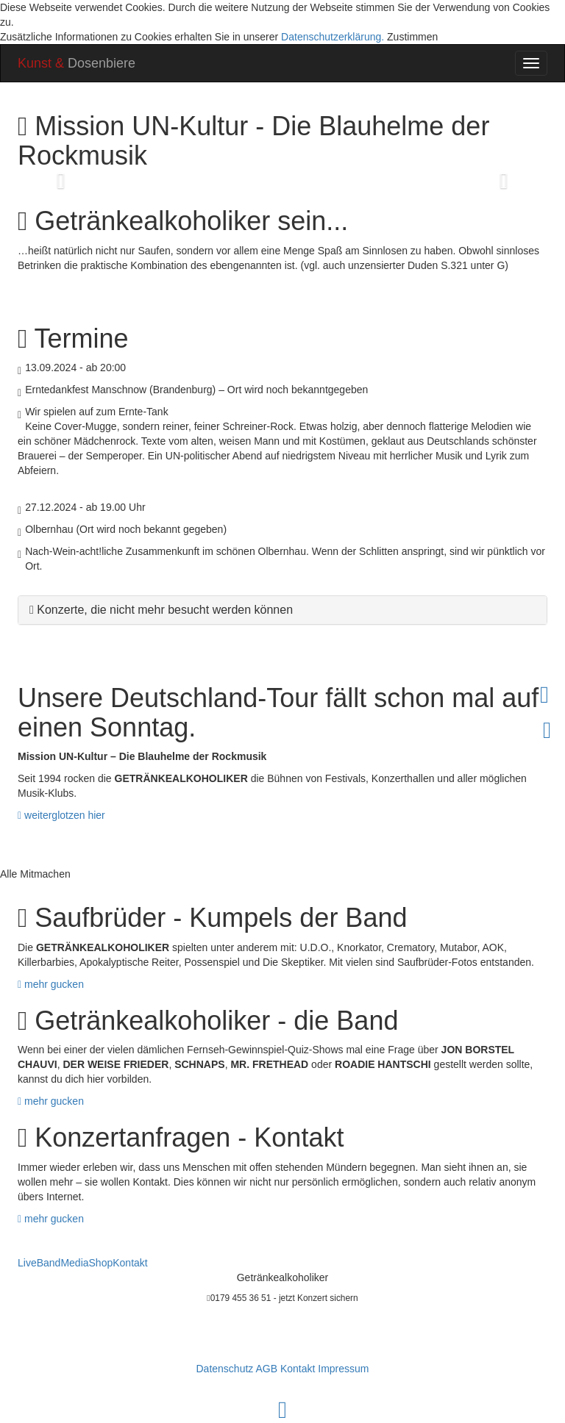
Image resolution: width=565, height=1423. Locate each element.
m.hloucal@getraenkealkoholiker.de (282, 1332)
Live (27, 1263)
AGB (266, 1368)
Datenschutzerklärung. (332, 37)
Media (74, 1263)
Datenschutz (224, 1368)
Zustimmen (412, 37)
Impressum (343, 1368)
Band (49, 1263)
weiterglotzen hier (61, 815)
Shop (101, 1263)
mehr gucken (51, 984)
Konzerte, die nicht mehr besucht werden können (165, 609)
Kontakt (130, 1263)
